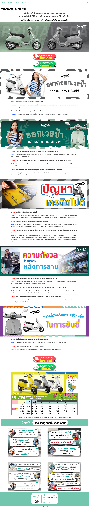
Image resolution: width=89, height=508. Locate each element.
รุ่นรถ (6, 6)
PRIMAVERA (11, 6)
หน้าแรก (2, 6)
